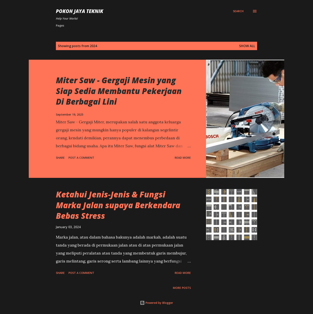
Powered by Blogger (156, 303)
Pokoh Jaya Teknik (79, 11)
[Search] (238, 11)
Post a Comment (81, 157)
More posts (182, 288)
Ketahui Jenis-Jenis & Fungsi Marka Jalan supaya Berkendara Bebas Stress (118, 205)
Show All (247, 46)
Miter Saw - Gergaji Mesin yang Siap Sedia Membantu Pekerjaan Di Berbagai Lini (119, 91)
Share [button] (60, 157)
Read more (183, 157)
